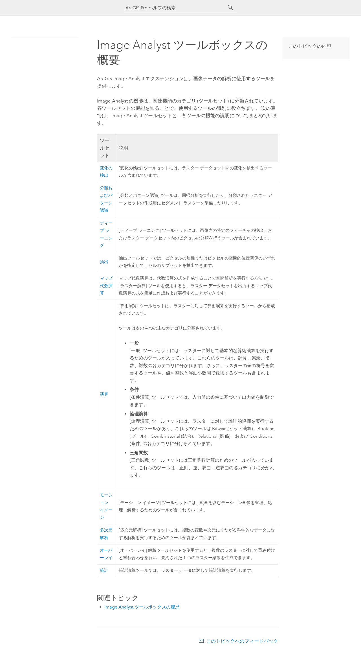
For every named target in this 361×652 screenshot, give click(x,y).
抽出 (104, 262)
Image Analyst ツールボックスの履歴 (142, 607)
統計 (104, 570)
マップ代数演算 (106, 286)
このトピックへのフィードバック (242, 641)
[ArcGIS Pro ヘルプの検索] (175, 8)
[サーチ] (231, 7)
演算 (104, 394)
